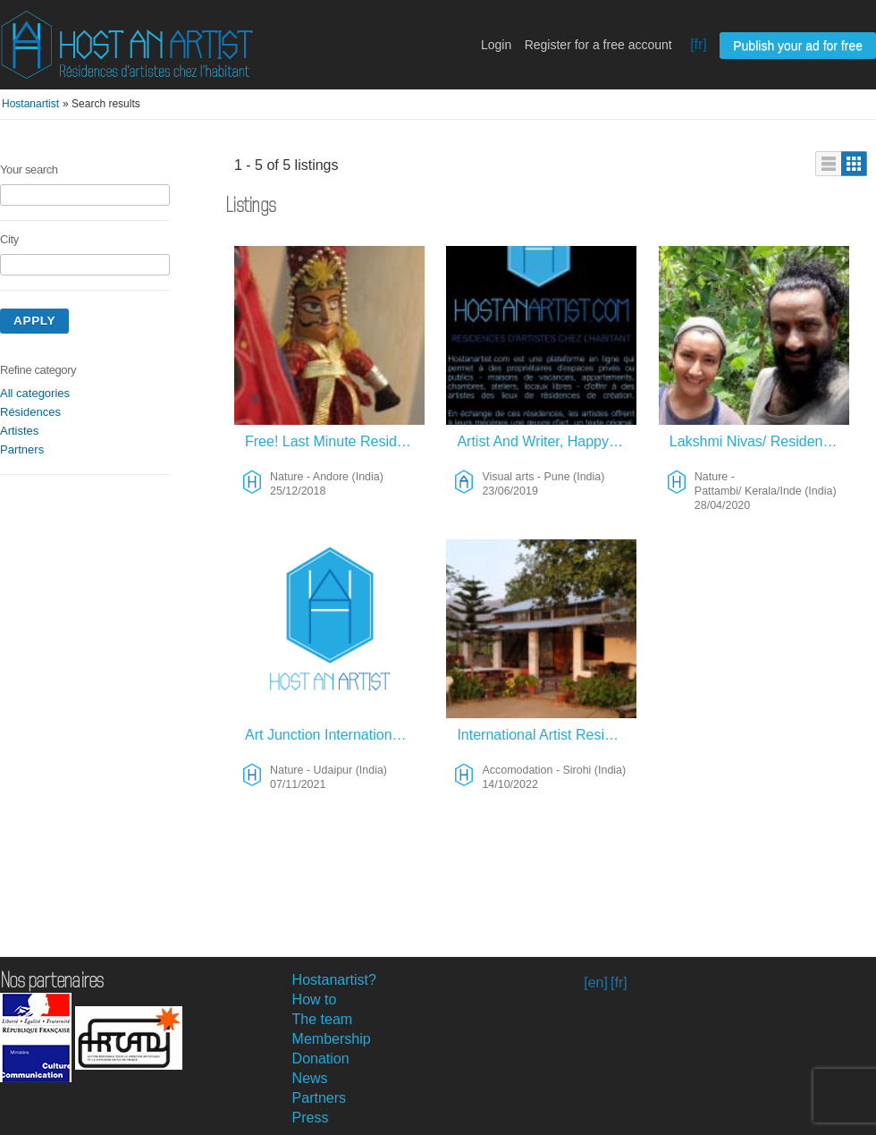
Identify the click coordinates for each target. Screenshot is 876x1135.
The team (322, 1019)
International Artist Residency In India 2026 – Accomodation (546, 734)
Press (310, 1117)
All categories (35, 393)
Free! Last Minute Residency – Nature (335, 441)
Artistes (19, 430)
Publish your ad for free (798, 45)
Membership (331, 1038)
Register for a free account (598, 45)
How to (314, 999)
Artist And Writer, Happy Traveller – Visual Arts (546, 441)
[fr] (698, 44)
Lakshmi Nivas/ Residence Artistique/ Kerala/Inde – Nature (759, 441)
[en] (596, 982)
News (310, 1078)
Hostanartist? (334, 979)
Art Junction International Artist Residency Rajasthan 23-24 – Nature (335, 734)
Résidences (30, 412)
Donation (321, 1058)
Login (496, 45)
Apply (34, 320)
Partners (22, 449)
